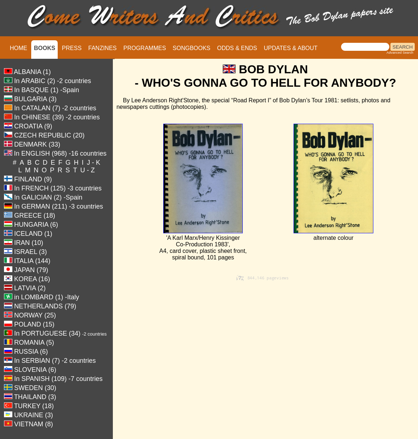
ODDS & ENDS (237, 48)
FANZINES (102, 48)
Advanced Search (399, 52)
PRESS (72, 48)
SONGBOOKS (191, 48)
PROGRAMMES (144, 48)
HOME (18, 48)
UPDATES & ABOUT (290, 48)
